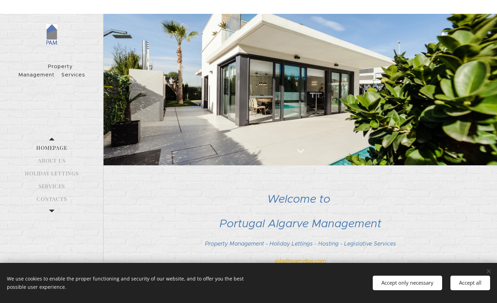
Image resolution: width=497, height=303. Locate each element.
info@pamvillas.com (300, 261)
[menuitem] (51, 148)
